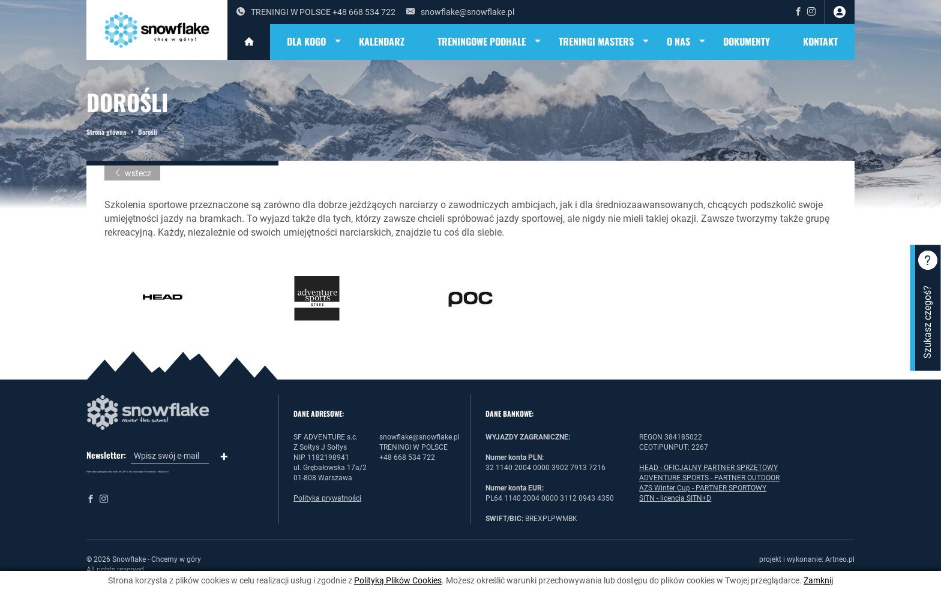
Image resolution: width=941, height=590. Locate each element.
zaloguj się (840, 12)
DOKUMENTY (746, 41)
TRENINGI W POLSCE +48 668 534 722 (315, 12)
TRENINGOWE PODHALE (490, 42)
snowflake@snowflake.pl (460, 12)
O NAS (687, 42)
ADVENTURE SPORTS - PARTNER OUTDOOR (709, 478)
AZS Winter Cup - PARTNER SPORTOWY (702, 488)
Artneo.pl (840, 559)
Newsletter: (106, 455)
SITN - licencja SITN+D (675, 498)
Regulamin (163, 471)
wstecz (132, 173)
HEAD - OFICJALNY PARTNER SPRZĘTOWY (708, 467)
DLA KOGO (315, 42)
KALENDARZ (381, 41)
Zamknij (818, 580)
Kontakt (820, 41)
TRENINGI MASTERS (605, 42)
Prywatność (150, 471)
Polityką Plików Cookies (398, 580)
